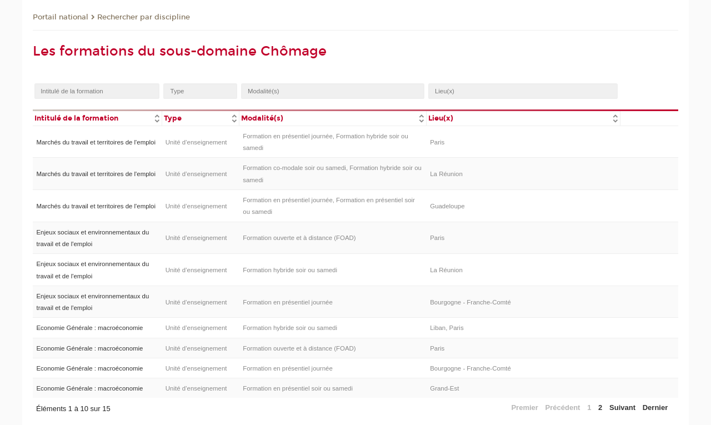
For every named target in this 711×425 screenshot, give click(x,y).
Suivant (622, 407)
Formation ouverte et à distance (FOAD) (299, 237)
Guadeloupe (447, 206)
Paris (437, 142)
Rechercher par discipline (143, 17)
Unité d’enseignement (196, 142)
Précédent (562, 407)
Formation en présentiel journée (288, 302)
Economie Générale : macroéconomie (89, 327)
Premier (524, 407)
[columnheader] (97, 117)
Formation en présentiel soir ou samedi (298, 388)
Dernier (655, 407)
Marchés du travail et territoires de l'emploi (96, 142)
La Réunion (446, 174)
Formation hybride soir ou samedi (290, 270)
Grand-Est (444, 388)
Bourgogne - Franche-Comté (470, 302)
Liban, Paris (446, 327)
